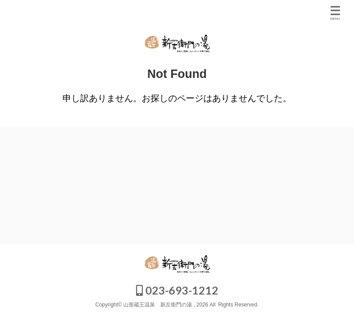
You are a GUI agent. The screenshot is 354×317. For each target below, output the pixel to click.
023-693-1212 (177, 290)
